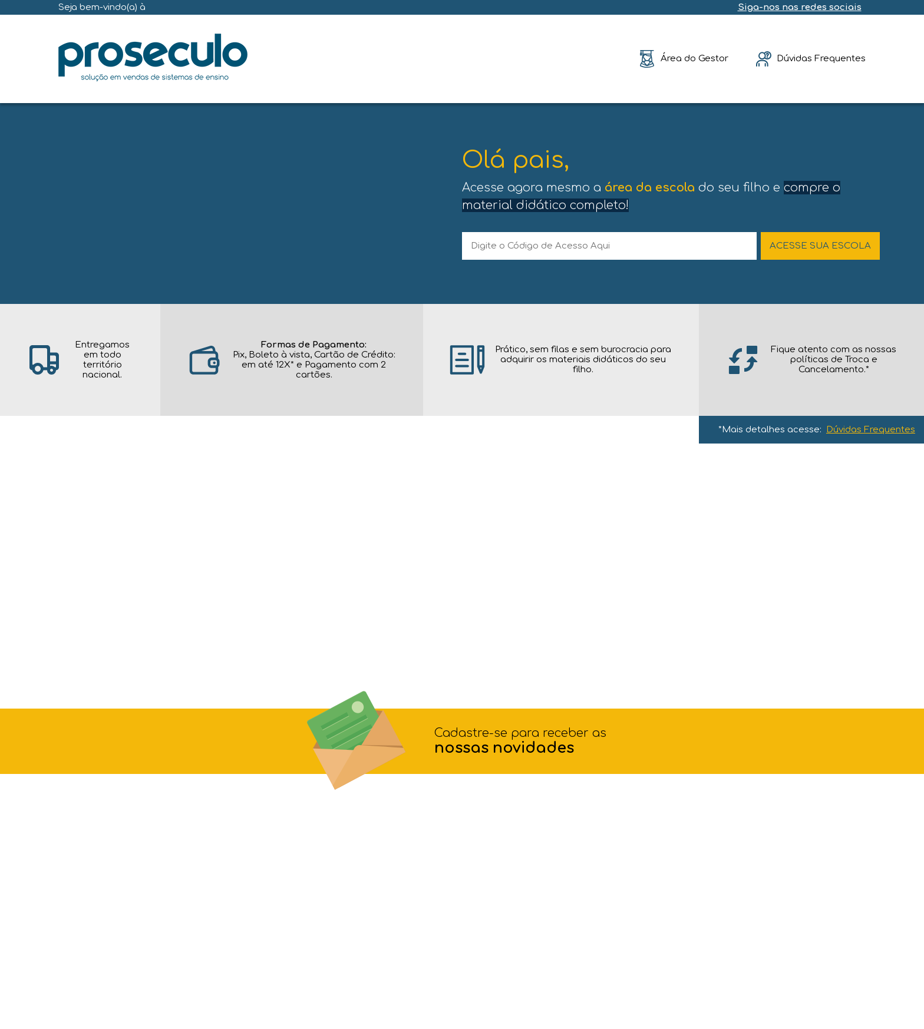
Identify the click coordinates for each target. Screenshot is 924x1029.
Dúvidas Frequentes (870, 430)
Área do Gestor (694, 59)
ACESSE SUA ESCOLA (820, 246)
